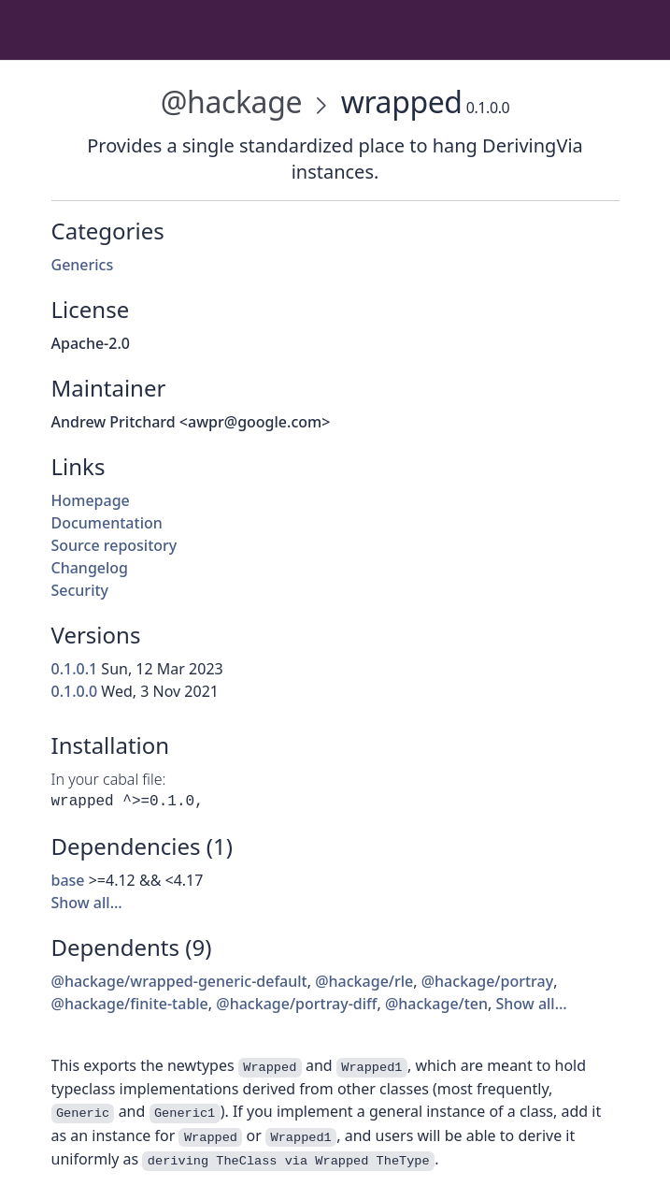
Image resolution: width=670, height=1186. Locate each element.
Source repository (114, 545)
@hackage (231, 101)
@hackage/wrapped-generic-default (179, 981)
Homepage (90, 500)
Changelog (90, 567)
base (68, 880)
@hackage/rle (364, 981)
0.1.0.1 (74, 668)
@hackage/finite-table (129, 1003)
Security (80, 590)
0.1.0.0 (74, 691)
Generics (82, 264)
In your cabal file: (108, 779)
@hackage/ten (436, 1003)
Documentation (107, 523)
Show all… (86, 902)
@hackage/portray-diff (296, 1003)
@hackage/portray (487, 981)
